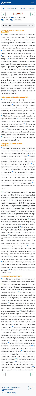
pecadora (21, 284)
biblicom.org (9, 393)
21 (31, 164)
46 (32, 345)
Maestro (4, 316)
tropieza (26, 186)
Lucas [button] (23, 9)
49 (15, 361)
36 (1, 278)
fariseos (18, 235)
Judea (29, 137)
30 (8, 234)
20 (28, 156)
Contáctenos (7, 390)
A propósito (16, 387)
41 (8, 316)
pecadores (4, 270)
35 (9, 269)
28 (28, 218)
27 (7, 213)
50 (33, 367)
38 (19, 292)
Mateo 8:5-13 (5, 32)
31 (32, 240)
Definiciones (18, 20)
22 (12, 172)
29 (20, 226)
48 (16, 359)
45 (8, 343)
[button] (3, 14)
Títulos (7, 20)
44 (19, 332)
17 (1, 137)
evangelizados (26, 183)
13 (1, 115)
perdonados (14, 354)
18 (1, 147)
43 (12, 326)
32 (27, 245)
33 (8, 256)
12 (12, 105)
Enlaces (5, 387)
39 (8, 302)
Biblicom (6, 2)
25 (9, 200)
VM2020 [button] (15, 9)
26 (21, 208)
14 (17, 118)
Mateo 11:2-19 (5, 145)
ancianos (26, 45)
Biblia (8, 9)
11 (1, 99)
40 (20, 310)
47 (21, 350)
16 (7, 129)
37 (1, 284)
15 (24, 123)
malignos (18, 170)
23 (32, 182)
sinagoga (4, 59)
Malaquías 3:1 (22, 219)
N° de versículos (19, 17)
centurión (7, 40)
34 (1, 261)
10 (7, 90)
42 (13, 321)
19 (10, 150)
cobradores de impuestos (18, 230)
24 (1, 192)
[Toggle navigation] (32, 2)
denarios (29, 319)
